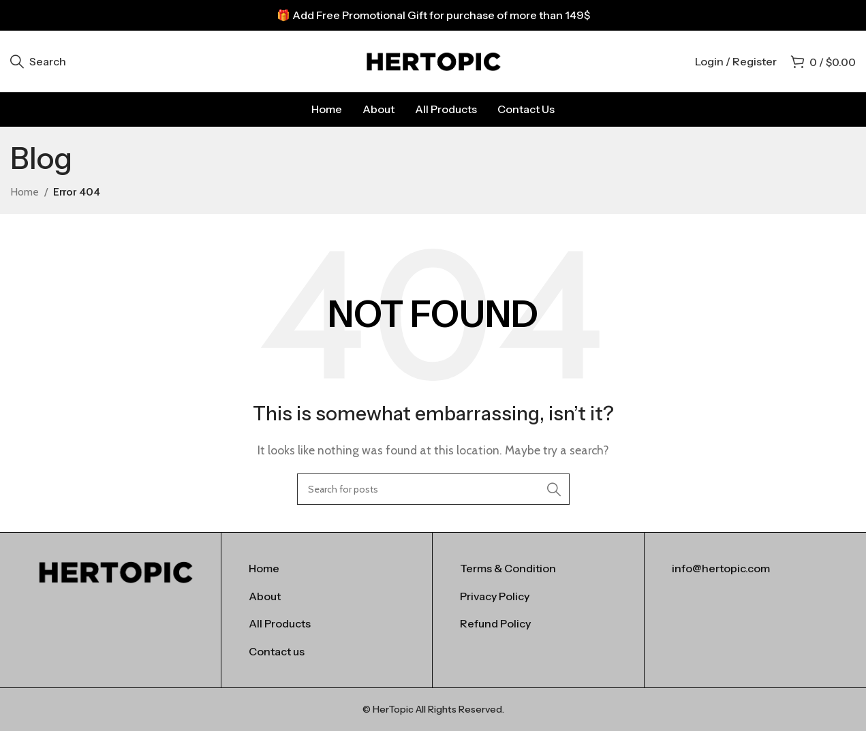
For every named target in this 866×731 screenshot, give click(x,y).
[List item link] (327, 569)
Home (24, 191)
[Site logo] (433, 60)
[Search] (38, 61)
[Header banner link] (433, 15)
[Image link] (115, 570)
